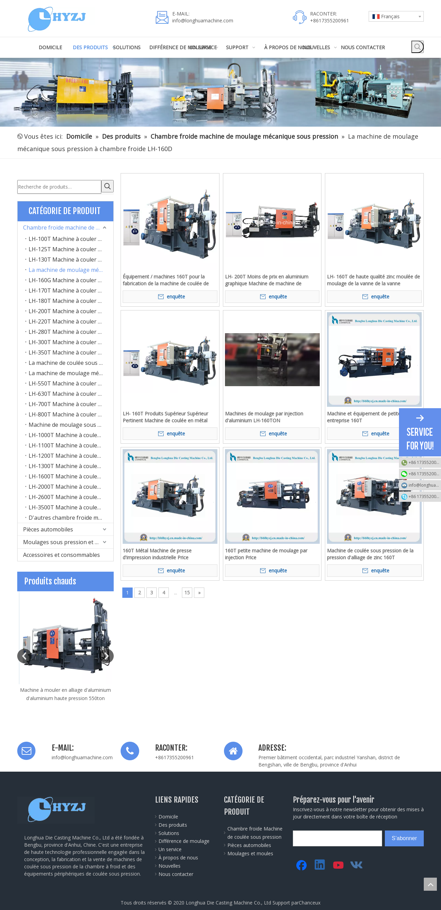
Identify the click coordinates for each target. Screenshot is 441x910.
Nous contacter (175, 872)
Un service (170, 848)
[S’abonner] (404, 837)
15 (187, 592)
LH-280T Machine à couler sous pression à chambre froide (71, 330)
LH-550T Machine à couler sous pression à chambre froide (71, 382)
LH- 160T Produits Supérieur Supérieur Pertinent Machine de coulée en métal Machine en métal (165, 417)
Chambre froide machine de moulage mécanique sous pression (68, 226)
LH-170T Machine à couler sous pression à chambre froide (71, 289)
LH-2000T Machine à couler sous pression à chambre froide (71, 485)
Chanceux (309, 901)
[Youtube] (338, 864)
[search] (324, 837)
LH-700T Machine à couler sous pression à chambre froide (71, 402)
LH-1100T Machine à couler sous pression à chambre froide (71, 444)
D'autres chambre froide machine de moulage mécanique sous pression (71, 516)
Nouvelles (169, 864)
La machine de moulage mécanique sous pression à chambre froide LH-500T (71, 371)
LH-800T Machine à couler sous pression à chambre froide (71, 413)
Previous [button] (24, 654)
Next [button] (106, 654)
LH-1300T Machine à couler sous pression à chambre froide (71, 464)
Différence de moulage (183, 839)
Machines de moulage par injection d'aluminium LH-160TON (264, 417)
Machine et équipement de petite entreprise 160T (364, 417)
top (430, 884)
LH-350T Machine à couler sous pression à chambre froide (71, 351)
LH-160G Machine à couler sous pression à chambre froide (71, 279)
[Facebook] (301, 864)
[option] (65, 645)
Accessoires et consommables (61, 553)
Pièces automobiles (48, 528)
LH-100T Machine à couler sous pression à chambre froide (71, 237)
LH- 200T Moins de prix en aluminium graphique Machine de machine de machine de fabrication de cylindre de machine (266, 280)
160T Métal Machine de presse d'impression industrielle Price (157, 554)
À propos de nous (178, 856)
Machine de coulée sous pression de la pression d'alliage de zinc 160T (370, 554)
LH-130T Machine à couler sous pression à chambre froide (71, 258)
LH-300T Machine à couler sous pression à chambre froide (71, 341)
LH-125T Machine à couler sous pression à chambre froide (71, 248)
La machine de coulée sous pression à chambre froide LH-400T (71, 361)
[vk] (357, 864)
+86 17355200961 (425, 462)
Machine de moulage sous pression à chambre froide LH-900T (71, 423)
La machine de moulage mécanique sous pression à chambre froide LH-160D (71, 268)
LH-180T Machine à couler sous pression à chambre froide (71, 299)
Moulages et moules (250, 852)
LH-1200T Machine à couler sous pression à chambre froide (71, 454)
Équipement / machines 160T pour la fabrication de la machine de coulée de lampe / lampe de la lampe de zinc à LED (168, 280)
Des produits (172, 823)
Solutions (168, 831)
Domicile (168, 815)
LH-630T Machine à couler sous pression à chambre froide (71, 392)
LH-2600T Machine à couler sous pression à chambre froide (71, 495)
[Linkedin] (320, 864)
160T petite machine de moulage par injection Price (266, 554)
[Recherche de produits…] (59, 186)
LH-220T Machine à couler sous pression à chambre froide (71, 320)
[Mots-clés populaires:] (417, 47)
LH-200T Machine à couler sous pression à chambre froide (71, 310)
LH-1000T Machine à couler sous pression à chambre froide (71, 433)
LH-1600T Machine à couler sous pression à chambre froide (71, 475)
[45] (220, 92)
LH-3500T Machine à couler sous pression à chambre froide (71, 506)
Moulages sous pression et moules (68, 540)
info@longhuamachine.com (202, 20)
